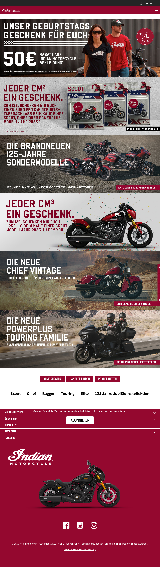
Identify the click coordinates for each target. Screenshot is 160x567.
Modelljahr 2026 (14, 412)
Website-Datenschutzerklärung (80, 549)
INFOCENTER (11, 431)
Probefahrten (107, 379)
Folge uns (10, 438)
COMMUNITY (11, 425)
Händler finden (80, 379)
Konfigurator (52, 379)
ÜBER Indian (11, 419)
